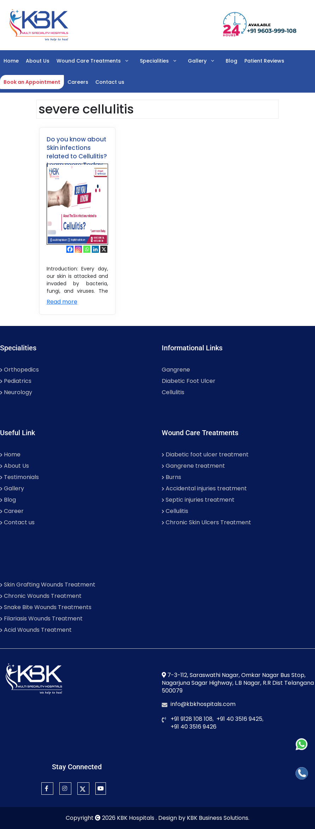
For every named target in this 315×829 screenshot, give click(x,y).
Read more (62, 302)
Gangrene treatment (193, 466)
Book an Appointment (32, 82)
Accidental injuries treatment (204, 488)
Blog (231, 60)
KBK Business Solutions (217, 818)
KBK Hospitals (136, 818)
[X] (103, 249)
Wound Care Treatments (96, 60)
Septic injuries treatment (198, 500)
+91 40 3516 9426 (193, 727)
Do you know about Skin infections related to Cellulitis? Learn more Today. (77, 152)
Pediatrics (15, 381)
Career (12, 511)
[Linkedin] (95, 249)
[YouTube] (100, 788)
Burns (171, 477)
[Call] (302, 773)
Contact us (109, 82)
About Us (37, 60)
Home (11, 60)
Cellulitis (173, 392)
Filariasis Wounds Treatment (41, 618)
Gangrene (176, 370)
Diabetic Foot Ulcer (188, 381)
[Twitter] (83, 788)
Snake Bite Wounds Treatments (45, 607)
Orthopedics (19, 370)
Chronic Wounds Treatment (41, 596)
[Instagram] (78, 249)
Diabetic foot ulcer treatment (205, 454)
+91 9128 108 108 (192, 719)
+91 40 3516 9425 (239, 719)
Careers (77, 82)
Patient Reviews (264, 60)
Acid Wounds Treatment (36, 630)
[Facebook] (69, 249)
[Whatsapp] (86, 249)
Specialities (162, 60)
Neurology (16, 392)
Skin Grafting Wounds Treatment (47, 584)
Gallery (205, 60)
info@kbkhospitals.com (203, 704)
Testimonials (19, 477)
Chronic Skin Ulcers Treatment (206, 522)
